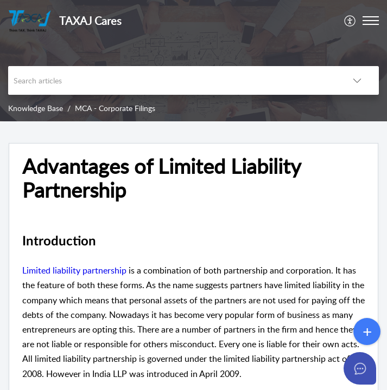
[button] (350, 20)
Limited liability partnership (74, 270)
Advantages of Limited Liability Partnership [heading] (161, 178)
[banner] (193, 60)
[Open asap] (365, 368)
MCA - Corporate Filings (115, 108)
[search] (171, 80)
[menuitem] (350, 20)
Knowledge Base (35, 108)
